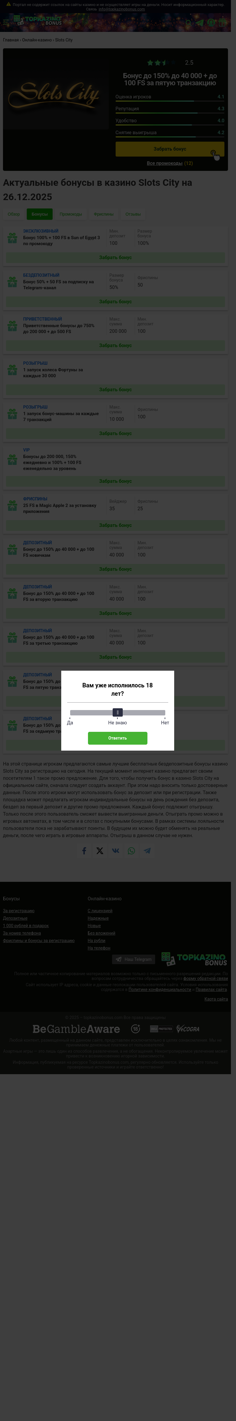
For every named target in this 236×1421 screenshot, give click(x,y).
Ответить (117, 738)
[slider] (118, 712)
